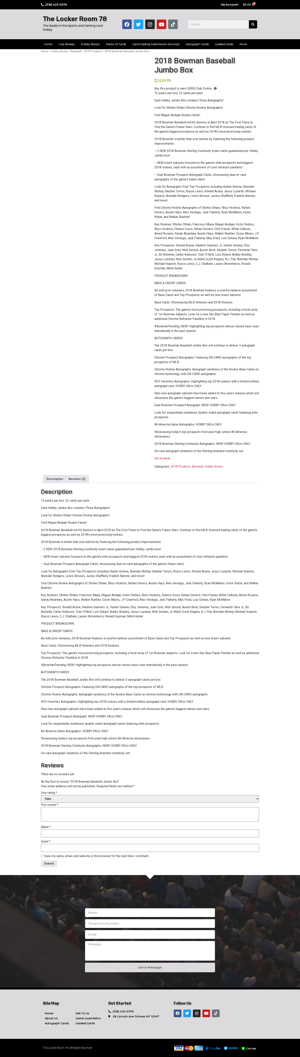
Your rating (49, 792)
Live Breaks (67, 44)
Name (46, 827)
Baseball (76, 51)
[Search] (253, 24)
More (243, 44)
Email (45, 841)
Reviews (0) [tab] (77, 479)
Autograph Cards (197, 44)
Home (48, 44)
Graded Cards (224, 44)
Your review (50, 804)
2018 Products (93, 51)
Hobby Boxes (90, 44)
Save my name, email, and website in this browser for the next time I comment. (96, 856)
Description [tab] (54, 479)
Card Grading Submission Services (156, 44)
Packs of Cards (116, 44)
